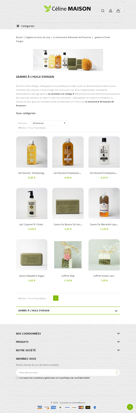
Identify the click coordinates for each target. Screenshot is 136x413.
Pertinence (49, 123)
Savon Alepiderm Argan (32, 276)
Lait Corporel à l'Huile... (32, 224)
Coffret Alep (68, 276)
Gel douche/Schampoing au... (106, 173)
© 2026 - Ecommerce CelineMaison (68, 402)
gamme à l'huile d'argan (34, 310)
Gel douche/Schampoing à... (69, 173)
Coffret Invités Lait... (104, 276)
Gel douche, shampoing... (31, 173)
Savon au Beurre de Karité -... (70, 224)
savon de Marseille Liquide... (105, 224)
